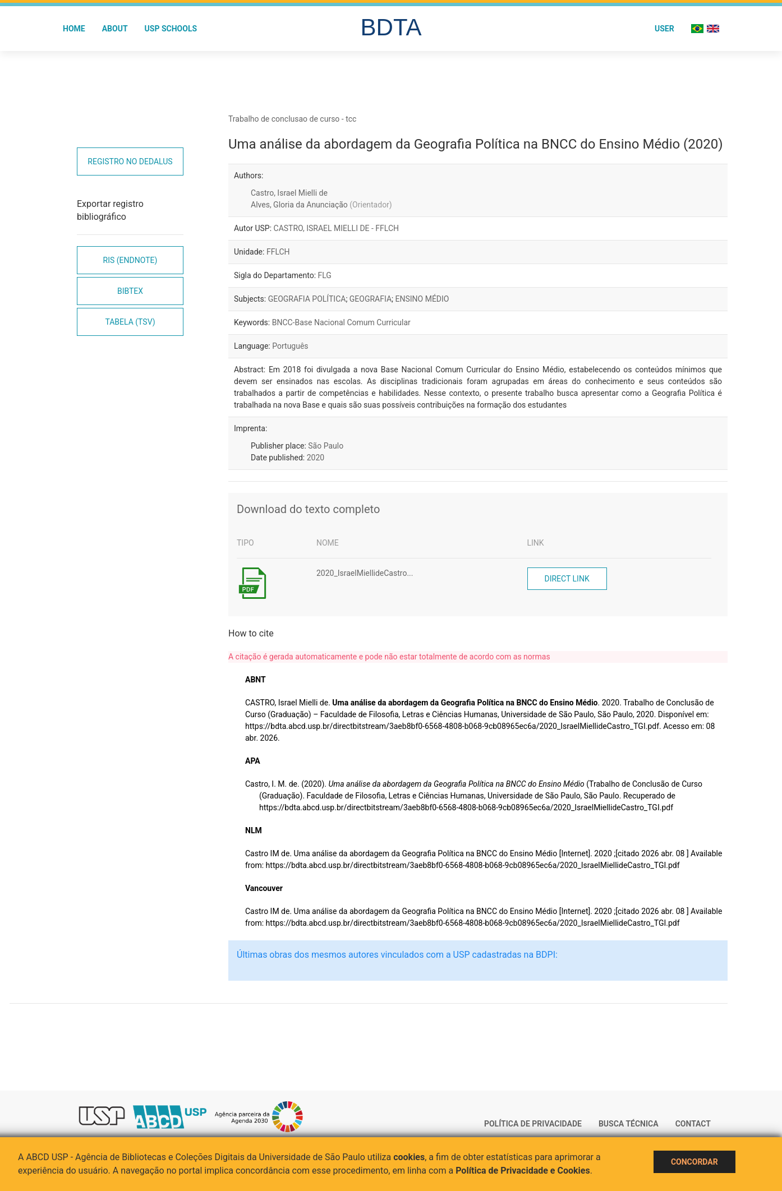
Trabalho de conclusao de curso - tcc (292, 118)
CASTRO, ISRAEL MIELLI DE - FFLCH (336, 228)
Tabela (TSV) (130, 321)
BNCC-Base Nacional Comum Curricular (341, 322)
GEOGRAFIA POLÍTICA (307, 298)
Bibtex (130, 291)
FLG (325, 275)
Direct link (567, 578)
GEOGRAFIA (370, 298)
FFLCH (278, 251)
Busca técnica (629, 1123)
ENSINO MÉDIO (422, 298)
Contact (693, 1123)
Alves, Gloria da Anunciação (321, 204)
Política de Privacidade (533, 1123)
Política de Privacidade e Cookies (523, 1170)
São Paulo (325, 445)
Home (74, 28)
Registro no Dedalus (130, 161)
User (664, 28)
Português (290, 345)
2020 (315, 457)
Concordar (694, 1161)
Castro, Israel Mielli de (289, 192)
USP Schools (171, 28)
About (115, 28)
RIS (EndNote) (130, 260)
